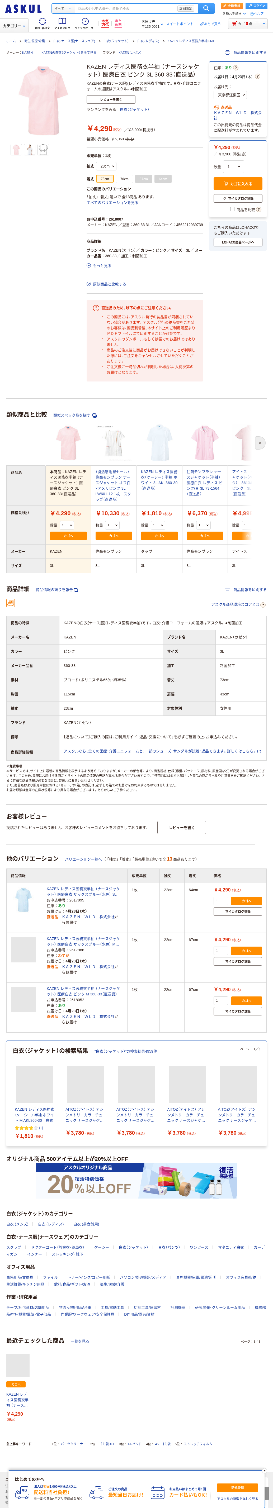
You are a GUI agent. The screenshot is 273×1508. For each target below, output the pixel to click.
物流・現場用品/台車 (75, 1307)
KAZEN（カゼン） (130, 53)
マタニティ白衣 (231, 1247)
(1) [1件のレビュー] (41, 1127)
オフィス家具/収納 (241, 1277)
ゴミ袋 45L (107, 1444)
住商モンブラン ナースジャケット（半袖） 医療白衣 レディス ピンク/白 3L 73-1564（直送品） (205, 483)
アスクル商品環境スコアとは (238, 605)
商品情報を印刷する (246, 52)
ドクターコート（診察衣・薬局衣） (57, 1247)
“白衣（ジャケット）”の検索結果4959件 (126, 1051)
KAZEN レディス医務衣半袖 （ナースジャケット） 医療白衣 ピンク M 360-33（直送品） (83, 991)
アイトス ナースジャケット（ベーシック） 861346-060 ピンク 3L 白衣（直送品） (249, 483)
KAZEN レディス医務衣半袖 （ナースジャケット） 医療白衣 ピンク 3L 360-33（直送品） (18, 1400)
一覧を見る (80, 1341)
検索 (206, 8)
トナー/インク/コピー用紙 (89, 1277)
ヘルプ (258, 14)
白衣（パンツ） (169, 1247)
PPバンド (135, 1444)
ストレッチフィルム (198, 1444)
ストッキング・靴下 (67, 1254)
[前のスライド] (7, 1094)
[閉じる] (264, 1470)
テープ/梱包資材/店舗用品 (27, 1307)
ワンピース (199, 1247)
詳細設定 (186, 8)
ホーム (11, 41)
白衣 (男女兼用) (86, 1224)
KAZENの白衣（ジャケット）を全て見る (68, 53)
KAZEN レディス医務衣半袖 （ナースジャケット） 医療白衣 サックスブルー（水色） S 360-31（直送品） (83, 892)
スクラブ (13, 1247)
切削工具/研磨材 (147, 1307)
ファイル (50, 1277)
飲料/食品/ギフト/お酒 (72, 1284)
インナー (34, 1254)
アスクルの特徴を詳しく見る (237, 1499)
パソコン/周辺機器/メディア (143, 1277)
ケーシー (101, 1247)
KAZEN (27, 53)
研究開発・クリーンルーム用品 (220, 1307)
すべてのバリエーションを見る (112, 203)
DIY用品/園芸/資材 (139, 1314)
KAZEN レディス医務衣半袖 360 (191, 41)
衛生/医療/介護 (34, 41)
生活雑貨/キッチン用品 (25, 1284)
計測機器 (178, 1307)
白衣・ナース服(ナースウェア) (74, 41)
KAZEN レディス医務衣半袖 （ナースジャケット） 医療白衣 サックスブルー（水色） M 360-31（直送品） (83, 942)
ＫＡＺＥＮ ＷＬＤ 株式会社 (238, 115)
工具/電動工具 (112, 1307)
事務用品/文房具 (19, 1277)
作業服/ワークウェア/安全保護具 (88, 1314)
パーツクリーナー (73, 1444)
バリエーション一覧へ (83, 859)
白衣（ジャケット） (116, 41)
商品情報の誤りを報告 (57, 590)
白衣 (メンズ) (17, 1224)
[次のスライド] (265, 1094)
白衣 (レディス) (148, 41)
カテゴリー (14, 26)
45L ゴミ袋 (163, 1444)
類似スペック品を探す (75, 415)
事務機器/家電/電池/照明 (196, 1277)
